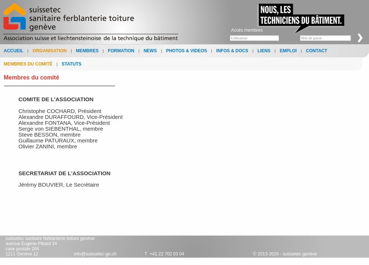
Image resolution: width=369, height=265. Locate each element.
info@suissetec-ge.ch (95, 254)
